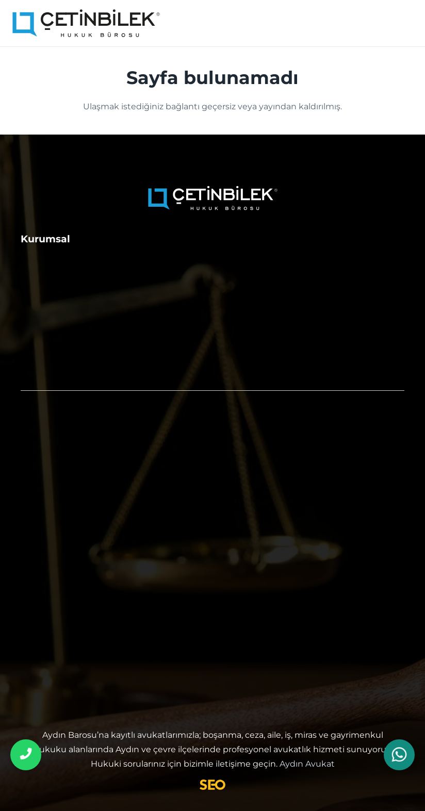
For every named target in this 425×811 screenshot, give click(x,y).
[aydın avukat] (86, 23)
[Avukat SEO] (212, 785)
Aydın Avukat (307, 764)
